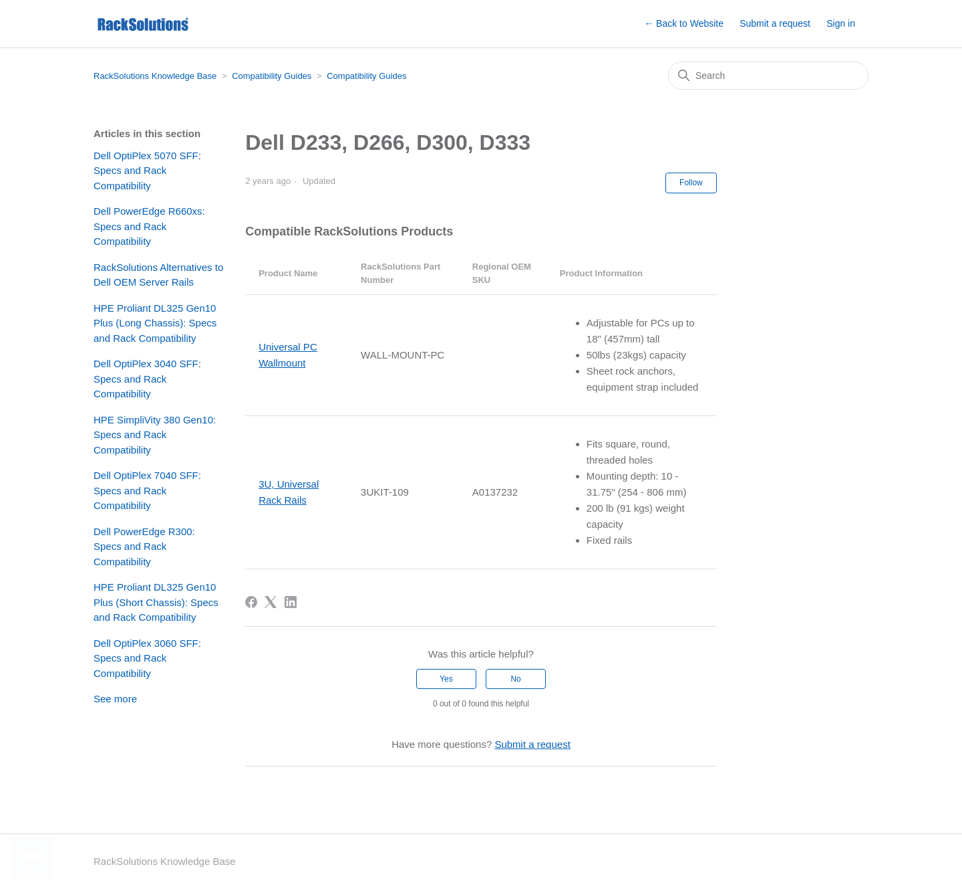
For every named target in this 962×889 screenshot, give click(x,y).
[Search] (768, 75)
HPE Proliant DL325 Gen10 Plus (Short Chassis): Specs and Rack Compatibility (156, 602)
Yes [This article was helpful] (446, 679)
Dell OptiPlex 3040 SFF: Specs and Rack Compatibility (147, 378)
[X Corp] (271, 602)
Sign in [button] (840, 23)
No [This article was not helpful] (515, 679)
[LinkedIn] (291, 602)
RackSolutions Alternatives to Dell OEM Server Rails (158, 275)
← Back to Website (684, 23)
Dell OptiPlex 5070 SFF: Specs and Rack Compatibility (147, 170)
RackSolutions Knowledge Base (155, 76)
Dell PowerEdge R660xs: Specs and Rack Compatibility (149, 226)
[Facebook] (251, 602)
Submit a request (775, 23)
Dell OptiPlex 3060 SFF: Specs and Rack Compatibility (147, 658)
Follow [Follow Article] (691, 182)
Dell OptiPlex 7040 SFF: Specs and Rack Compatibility (147, 490)
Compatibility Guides (271, 76)
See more (115, 698)
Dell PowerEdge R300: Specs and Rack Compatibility (144, 546)
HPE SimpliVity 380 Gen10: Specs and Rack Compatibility (155, 435)
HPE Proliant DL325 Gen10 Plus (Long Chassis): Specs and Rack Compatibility (155, 323)
